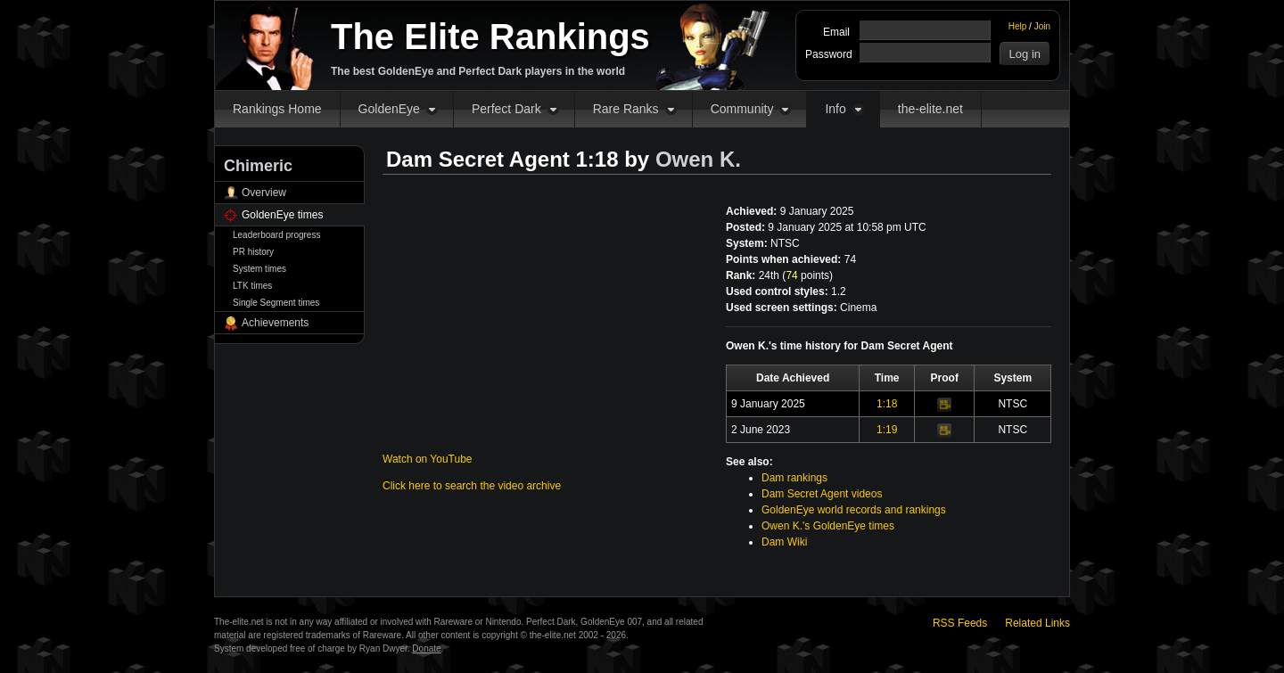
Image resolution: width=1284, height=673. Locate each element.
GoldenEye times (282, 215)
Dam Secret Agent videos (821, 494)
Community (742, 109)
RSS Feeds (960, 623)
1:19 (887, 429)
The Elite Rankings (490, 36)
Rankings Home (277, 109)
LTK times (252, 286)
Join (1042, 26)
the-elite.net (930, 109)
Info (835, 109)
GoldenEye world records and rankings (853, 510)
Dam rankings (794, 478)
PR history (253, 252)
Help (1017, 26)
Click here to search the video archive (472, 486)
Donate (426, 648)
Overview (264, 192)
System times (259, 269)
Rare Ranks (626, 109)
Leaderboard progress (276, 235)
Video (944, 404)
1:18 (887, 404)
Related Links (1037, 623)
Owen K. (698, 159)
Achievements (275, 322)
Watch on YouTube (428, 459)
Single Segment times (276, 303)
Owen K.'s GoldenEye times (827, 526)
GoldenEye (389, 109)
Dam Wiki (784, 542)
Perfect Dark (506, 109)
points (807, 275)
